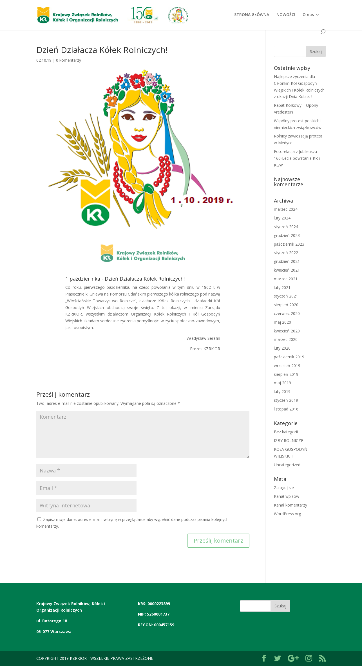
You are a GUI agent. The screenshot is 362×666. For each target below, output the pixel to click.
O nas (308, 15)
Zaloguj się (284, 487)
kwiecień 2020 (287, 331)
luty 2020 (282, 348)
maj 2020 (282, 322)
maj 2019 (282, 382)
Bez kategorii (286, 431)
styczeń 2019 (286, 400)
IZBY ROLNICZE (288, 440)
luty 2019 (282, 391)
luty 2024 (282, 218)
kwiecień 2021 (287, 270)
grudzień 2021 (287, 261)
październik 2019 (289, 356)
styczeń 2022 (286, 252)
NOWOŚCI (285, 15)
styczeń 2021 (286, 296)
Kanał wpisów (286, 496)
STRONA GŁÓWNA (251, 15)
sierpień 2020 (286, 304)
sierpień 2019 (286, 374)
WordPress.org (287, 513)
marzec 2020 (286, 339)
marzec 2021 (286, 278)
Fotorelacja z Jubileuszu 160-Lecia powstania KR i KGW (297, 158)
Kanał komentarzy (290, 505)
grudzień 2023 (287, 235)
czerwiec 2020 (287, 313)
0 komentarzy (68, 60)
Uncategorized (287, 464)
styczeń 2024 (286, 226)
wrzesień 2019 (287, 365)
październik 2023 (289, 244)
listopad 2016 (286, 409)
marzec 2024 (286, 209)
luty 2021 (282, 287)
